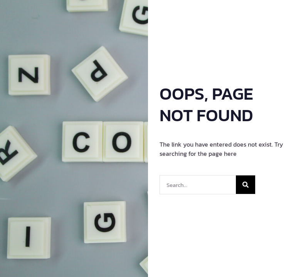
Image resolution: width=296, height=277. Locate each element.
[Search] (245, 184)
